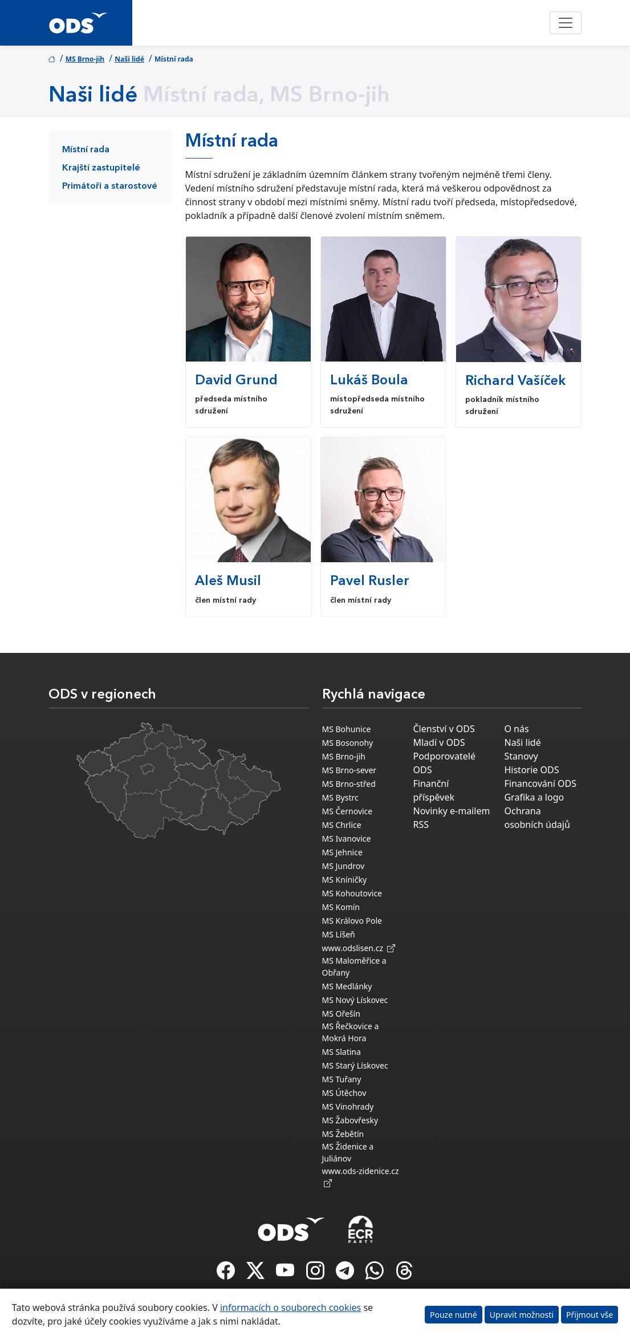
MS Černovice (347, 811)
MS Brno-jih (85, 59)
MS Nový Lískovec (355, 999)
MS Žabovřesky (350, 1120)
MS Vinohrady (348, 1106)
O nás (516, 728)
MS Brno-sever (349, 770)
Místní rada (85, 150)
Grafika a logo (534, 797)
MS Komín (341, 907)
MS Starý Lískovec (355, 1065)
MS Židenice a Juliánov (348, 1152)
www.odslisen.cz (359, 948)
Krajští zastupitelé (101, 168)
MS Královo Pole (352, 920)
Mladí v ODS (439, 742)
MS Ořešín (341, 1013)
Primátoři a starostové (109, 186)
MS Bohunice (346, 729)
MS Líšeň (338, 934)
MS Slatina (341, 1051)
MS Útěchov (344, 1092)
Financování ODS (540, 783)
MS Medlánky (347, 986)
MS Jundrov (343, 865)
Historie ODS (531, 770)
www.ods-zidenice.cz (360, 1177)
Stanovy (521, 756)
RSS (421, 824)
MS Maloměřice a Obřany (354, 966)
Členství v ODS (443, 728)
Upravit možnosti (522, 1314)
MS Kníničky (344, 879)
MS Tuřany (341, 1079)
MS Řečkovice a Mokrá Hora (350, 1032)
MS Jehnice (342, 852)
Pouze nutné (453, 1314)
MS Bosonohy (347, 742)
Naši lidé (129, 59)
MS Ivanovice (346, 838)
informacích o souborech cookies (290, 1307)
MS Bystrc (340, 797)
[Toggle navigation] (566, 22)
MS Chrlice (341, 824)
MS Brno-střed (349, 783)
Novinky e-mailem (451, 811)
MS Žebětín (343, 1133)
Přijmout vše (589, 1314)
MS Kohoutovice (352, 893)
